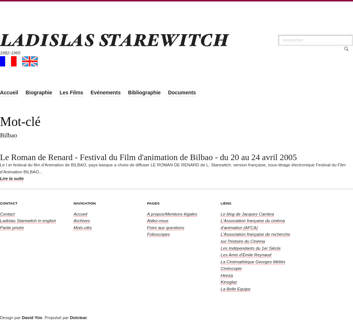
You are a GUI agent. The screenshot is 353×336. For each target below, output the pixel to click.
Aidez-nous (157, 220)
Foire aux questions (165, 227)
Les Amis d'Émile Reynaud (246, 254)
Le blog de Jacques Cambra (247, 214)
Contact (7, 214)
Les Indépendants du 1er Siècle (251, 248)
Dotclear (78, 317)
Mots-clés (83, 227)
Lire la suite (12, 178)
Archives (82, 220)
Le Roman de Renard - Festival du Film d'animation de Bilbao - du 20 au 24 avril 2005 (148, 157)
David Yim (32, 317)
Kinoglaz (229, 281)
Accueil (80, 214)
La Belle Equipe (235, 288)
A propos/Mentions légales (172, 214)
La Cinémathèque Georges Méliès (253, 261)
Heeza (227, 275)
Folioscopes (158, 234)
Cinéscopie (231, 268)
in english (28, 220)
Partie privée (12, 227)
